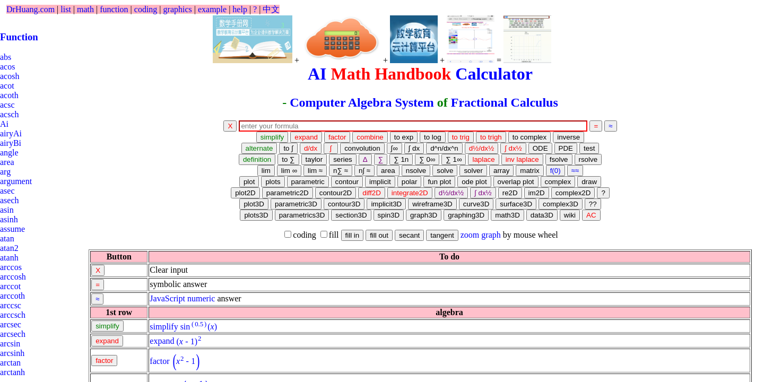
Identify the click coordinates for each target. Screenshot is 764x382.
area (7, 162)
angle (9, 152)
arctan (10, 362)
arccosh (13, 276)
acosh (9, 76)
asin (7, 209)
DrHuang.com (30, 9)
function (114, 9)
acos (7, 66)
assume (12, 228)
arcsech (12, 333)
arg (5, 171)
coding (146, 9)
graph (490, 234)
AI (317, 73)
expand (162, 341)
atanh (9, 257)
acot (7, 85)
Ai (4, 123)
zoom (470, 234)
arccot (10, 286)
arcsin (10, 343)
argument (16, 181)
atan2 (9, 248)
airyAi (11, 133)
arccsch (12, 314)
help (239, 9)
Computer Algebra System (362, 102)
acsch (9, 114)
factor (159, 361)
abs (5, 57)
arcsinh (12, 353)
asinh (9, 219)
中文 (271, 9)
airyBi (10, 142)
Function (19, 36)
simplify (164, 326)
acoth (9, 95)
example (212, 9)
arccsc (10, 305)
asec (7, 190)
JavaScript (167, 298)
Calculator (494, 73)
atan (7, 238)
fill (329, 234)
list (65, 9)
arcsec (10, 324)
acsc (7, 104)
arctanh (12, 372)
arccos (11, 267)
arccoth (12, 295)
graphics (177, 9)
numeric (201, 298)
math (85, 9)
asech (9, 200)
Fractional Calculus (504, 102)
